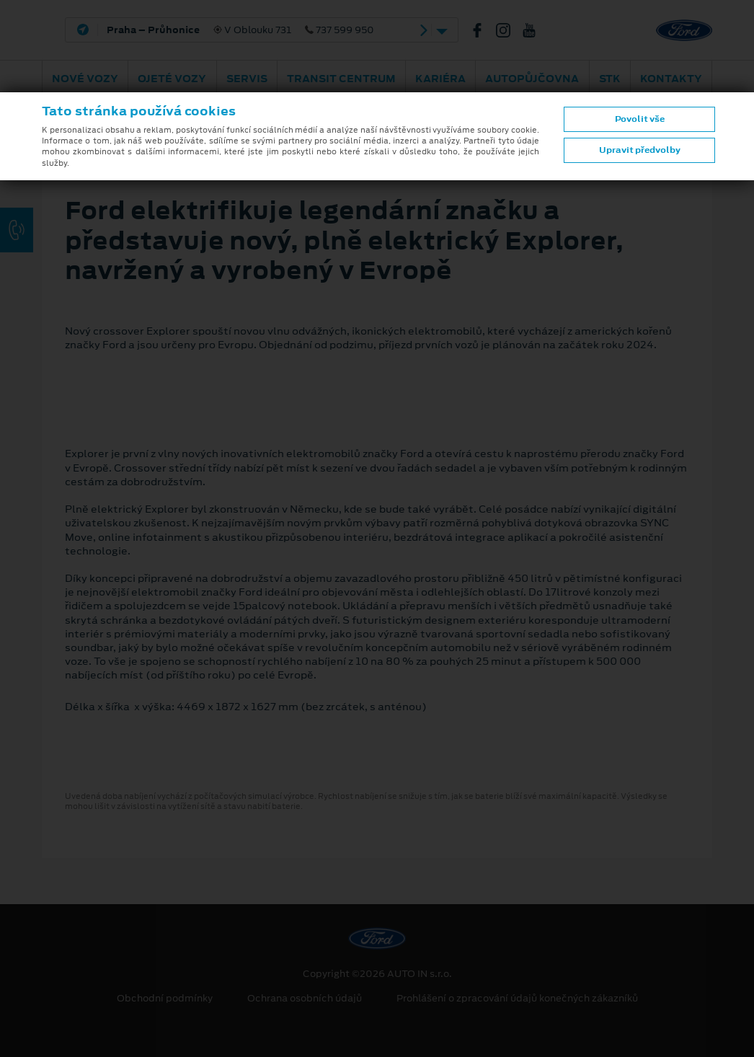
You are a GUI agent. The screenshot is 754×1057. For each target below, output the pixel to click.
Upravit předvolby (639, 150)
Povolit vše (640, 119)
